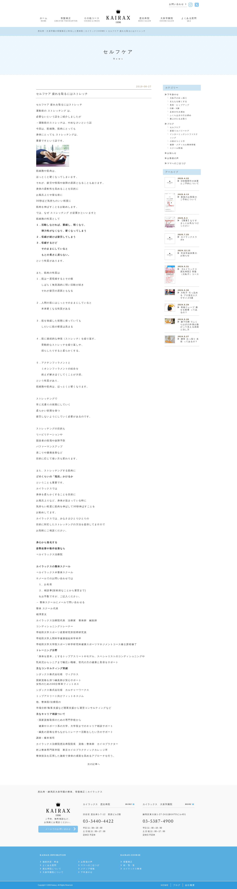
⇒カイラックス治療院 (49, 554)
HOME (165, 885)
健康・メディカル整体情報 (183, 145)
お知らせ (171, 153)
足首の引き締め (177, 112)
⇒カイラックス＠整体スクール (54, 572)
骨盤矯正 (127, 862)
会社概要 (190, 885)
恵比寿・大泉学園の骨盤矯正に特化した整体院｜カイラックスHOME (71, 31)
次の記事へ (94, 764)
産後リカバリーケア (179, 131)
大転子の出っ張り (178, 98)
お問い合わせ (176, 4)
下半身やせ (173, 94)
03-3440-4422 (98, 821)
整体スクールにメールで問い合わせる (62, 602)
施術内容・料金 (51, 862)
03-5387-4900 (158, 821)
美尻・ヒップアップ (179, 105)
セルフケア (175, 127)
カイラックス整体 (132, 869)
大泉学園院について (53, 872)
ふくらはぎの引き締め (180, 115)
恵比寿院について (52, 869)
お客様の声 (173, 158)
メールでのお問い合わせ (58, 829)
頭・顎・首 (129, 865)
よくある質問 (50, 865)
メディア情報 (88, 869)
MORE (128, 804)
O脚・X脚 (175, 108)
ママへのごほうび (176, 163)
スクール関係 (176, 148)
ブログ (170, 124)
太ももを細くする (178, 101)
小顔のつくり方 (177, 141)
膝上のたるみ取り (178, 119)
